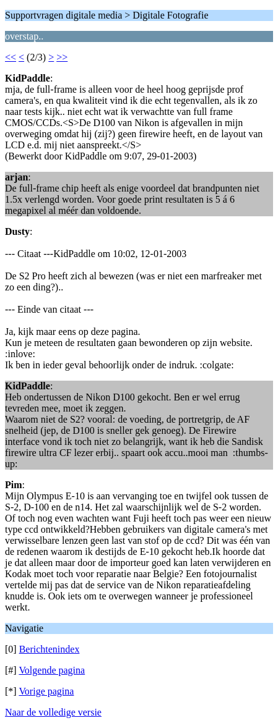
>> (61, 57)
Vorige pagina (46, 691)
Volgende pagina (52, 670)
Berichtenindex (49, 649)
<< (10, 57)
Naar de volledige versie (53, 712)
